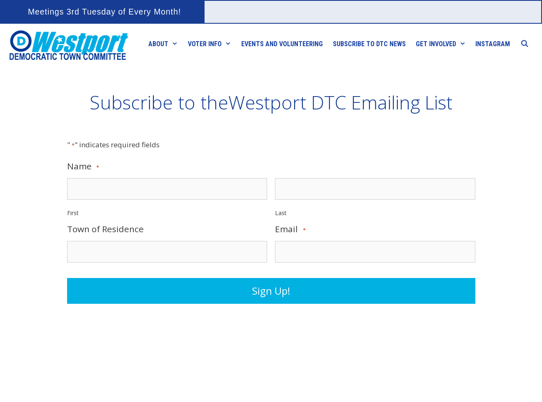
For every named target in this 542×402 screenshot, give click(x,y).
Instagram (492, 44)
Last (281, 213)
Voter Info (212, 44)
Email (290, 229)
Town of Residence (105, 229)
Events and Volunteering (282, 44)
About (165, 44)
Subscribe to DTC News (369, 44)
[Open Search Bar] (524, 44)
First (73, 213)
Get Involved (443, 44)
